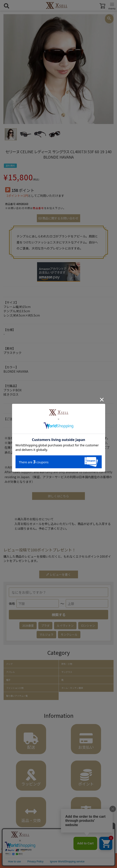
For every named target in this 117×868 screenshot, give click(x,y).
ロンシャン (88, 625)
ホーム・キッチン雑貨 (72, 687)
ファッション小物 (14, 687)
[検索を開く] (6, 6)
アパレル (10, 672)
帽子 (8, 679)
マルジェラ (46, 634)
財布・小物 (66, 663)
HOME (4, 849)
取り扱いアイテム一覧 (17, 695)
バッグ (9, 663)
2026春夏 (28, 625)
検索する (59, 614)
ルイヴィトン (65, 625)
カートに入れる (58, 860)
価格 (12, 603)
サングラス (66, 672)
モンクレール (69, 634)
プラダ (45, 625)
